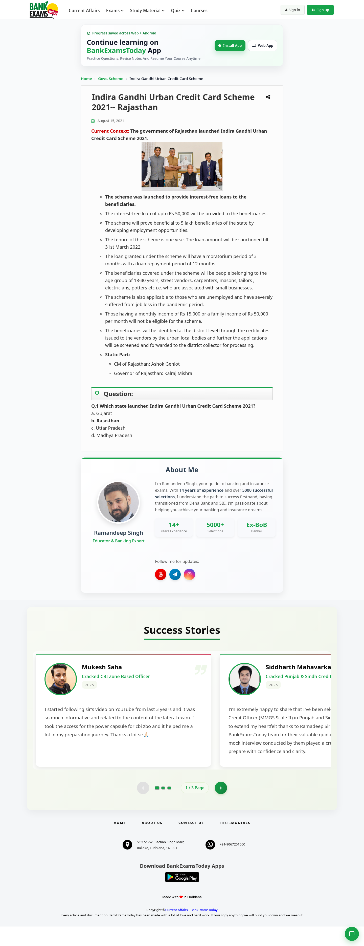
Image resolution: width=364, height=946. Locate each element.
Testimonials (235, 842)
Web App (262, 45)
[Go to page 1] (157, 807)
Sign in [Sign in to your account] (292, 9)
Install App (230, 45)
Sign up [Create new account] (320, 9)
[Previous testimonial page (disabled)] (142, 807)
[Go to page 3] (169, 807)
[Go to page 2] (163, 807)
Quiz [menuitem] (175, 10)
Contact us (191, 842)
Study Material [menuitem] (145, 10)
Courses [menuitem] (199, 10)
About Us (152, 842)
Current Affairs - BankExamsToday (191, 929)
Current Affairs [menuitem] (84, 10)
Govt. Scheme (111, 78)
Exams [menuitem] (113, 10)
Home (86, 78)
